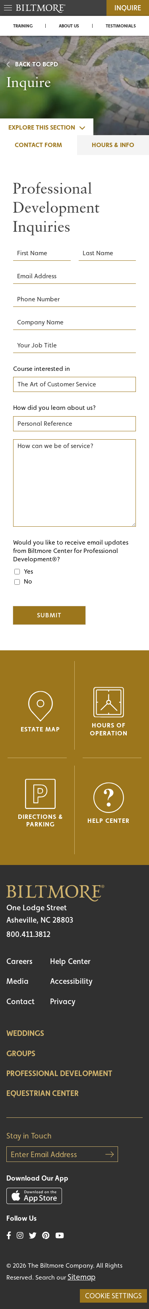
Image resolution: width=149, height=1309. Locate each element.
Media (17, 981)
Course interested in (41, 368)
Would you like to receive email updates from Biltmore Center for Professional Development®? (70, 551)
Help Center (70, 961)
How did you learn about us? (54, 407)
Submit (49, 615)
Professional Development (59, 1073)
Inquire (127, 8)
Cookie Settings (113, 1296)
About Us (69, 26)
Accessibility (71, 981)
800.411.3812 (28, 934)
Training (23, 26)
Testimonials (121, 26)
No (28, 581)
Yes (28, 571)
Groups (20, 1053)
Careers (19, 961)
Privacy (62, 1001)
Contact (20, 1001)
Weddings (25, 1033)
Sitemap (81, 1276)
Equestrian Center (42, 1093)
